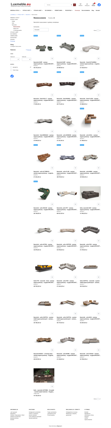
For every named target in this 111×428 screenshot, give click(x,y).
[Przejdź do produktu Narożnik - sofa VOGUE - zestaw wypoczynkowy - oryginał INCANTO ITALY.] (90, 339)
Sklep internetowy (55, 426)
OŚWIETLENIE (13, 35)
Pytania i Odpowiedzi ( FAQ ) (17, 415)
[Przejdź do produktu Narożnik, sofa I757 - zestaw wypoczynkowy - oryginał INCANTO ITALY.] (67, 193)
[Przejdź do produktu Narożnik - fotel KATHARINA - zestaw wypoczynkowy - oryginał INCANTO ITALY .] (90, 47)
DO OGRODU (13, 34)
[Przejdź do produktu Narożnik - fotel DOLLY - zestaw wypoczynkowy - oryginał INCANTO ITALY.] (44, 84)
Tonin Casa (15, 70)
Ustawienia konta (51, 413)
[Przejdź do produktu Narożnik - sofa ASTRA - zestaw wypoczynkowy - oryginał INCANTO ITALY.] (44, 230)
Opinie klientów (88, 419)
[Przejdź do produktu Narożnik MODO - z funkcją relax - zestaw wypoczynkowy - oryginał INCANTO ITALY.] (44, 339)
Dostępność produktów (34, 412)
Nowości (12, 39)
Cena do (24, 56)
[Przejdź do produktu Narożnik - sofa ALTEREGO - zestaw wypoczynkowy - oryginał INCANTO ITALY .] (44, 157)
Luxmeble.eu (13, 14)
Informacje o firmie (89, 415)
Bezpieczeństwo (14, 418)
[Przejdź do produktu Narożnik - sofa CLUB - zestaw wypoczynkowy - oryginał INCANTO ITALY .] (67, 157)
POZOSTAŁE (13, 37)
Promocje (12, 41)
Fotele (13, 21)
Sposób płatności (33, 418)
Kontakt (12, 419)
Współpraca (87, 413)
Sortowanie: (36, 26)
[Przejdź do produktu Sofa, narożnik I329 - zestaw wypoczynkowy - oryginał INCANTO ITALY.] (90, 193)
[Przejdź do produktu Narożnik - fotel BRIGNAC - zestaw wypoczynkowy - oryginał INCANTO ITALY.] (44, 120)
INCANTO (15, 67)
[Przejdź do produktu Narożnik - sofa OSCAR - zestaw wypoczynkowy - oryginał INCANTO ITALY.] (44, 193)
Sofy (13, 23)
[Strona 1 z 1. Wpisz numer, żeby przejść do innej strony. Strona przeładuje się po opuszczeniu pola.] (98, 30)
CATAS (86, 418)
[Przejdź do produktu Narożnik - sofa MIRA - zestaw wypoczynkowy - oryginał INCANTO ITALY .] (90, 157)
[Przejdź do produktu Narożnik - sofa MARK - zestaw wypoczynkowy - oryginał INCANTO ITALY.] (67, 339)
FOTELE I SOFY (21, 14)
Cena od (12, 56)
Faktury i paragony (33, 413)
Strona (95, 30)
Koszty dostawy (33, 415)
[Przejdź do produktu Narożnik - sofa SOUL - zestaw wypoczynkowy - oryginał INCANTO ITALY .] (90, 120)
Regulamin (13, 413)
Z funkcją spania (17, 30)
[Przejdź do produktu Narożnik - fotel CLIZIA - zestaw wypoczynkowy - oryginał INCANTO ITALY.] (90, 84)
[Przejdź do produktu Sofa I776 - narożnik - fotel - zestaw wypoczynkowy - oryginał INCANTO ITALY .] (44, 266)
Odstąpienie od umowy (71, 412)
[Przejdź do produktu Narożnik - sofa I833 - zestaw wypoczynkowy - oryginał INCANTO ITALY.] (90, 302)
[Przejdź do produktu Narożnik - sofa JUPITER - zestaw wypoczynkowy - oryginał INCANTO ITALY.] (67, 230)
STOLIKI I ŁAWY (14, 32)
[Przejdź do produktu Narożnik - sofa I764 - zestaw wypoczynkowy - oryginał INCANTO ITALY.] (67, 266)
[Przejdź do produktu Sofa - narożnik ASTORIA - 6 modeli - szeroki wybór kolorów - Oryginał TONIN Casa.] (44, 375)
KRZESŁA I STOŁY (14, 17)
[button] (74, 5)
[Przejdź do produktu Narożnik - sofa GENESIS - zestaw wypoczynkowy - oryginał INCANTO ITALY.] (67, 120)
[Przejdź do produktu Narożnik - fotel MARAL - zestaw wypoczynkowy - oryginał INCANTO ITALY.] (67, 84)
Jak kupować (13, 412)
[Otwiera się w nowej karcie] (99, 5)
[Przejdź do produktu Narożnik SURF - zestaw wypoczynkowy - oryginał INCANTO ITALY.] (44, 47)
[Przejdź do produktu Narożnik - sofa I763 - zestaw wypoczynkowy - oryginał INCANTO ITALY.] (90, 230)
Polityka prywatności (15, 416)
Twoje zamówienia (51, 412)
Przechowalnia (51, 415)
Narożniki (28, 14)
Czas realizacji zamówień (35, 416)
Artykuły (87, 416)
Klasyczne (15, 28)
